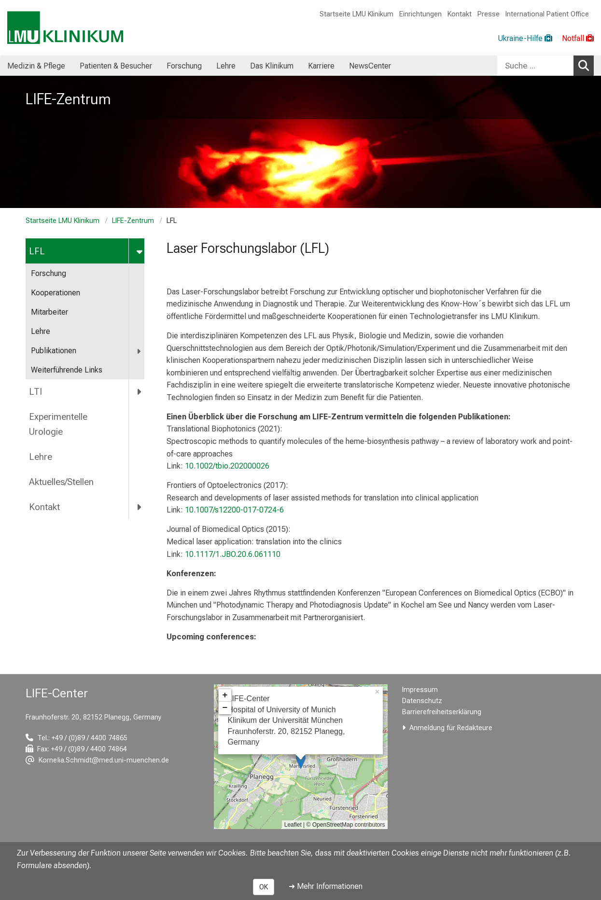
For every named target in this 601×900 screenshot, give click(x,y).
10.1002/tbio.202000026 (227, 466)
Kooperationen (55, 292)
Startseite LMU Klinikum (356, 14)
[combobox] (545, 65)
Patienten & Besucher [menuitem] (116, 65)
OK (263, 887)
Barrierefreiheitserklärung (441, 712)
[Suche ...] (535, 65)
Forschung (48, 273)
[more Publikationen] (140, 351)
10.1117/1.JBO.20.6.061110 (232, 554)
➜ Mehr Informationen (326, 886)
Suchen (586, 65)
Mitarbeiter (49, 312)
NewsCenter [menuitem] (370, 65)
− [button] (225, 708)
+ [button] (225, 695)
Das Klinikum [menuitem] (272, 65)
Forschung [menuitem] (184, 65)
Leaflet (293, 824)
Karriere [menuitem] (321, 65)
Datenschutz (422, 701)
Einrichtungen (420, 14)
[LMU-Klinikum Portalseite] (65, 28)
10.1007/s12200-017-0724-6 (234, 509)
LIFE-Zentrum (133, 221)
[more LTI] (140, 391)
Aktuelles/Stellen (61, 481)
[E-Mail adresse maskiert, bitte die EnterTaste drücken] (97, 760)
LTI (35, 391)
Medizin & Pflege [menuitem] (36, 65)
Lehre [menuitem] (226, 65)
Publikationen (53, 350)
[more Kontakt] (140, 506)
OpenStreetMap (332, 824)
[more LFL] (140, 250)
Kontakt (459, 14)
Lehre (40, 331)
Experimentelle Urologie (58, 424)
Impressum (420, 690)
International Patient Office (547, 14)
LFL (37, 251)
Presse (488, 14)
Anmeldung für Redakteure (450, 728)
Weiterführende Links (66, 369)
